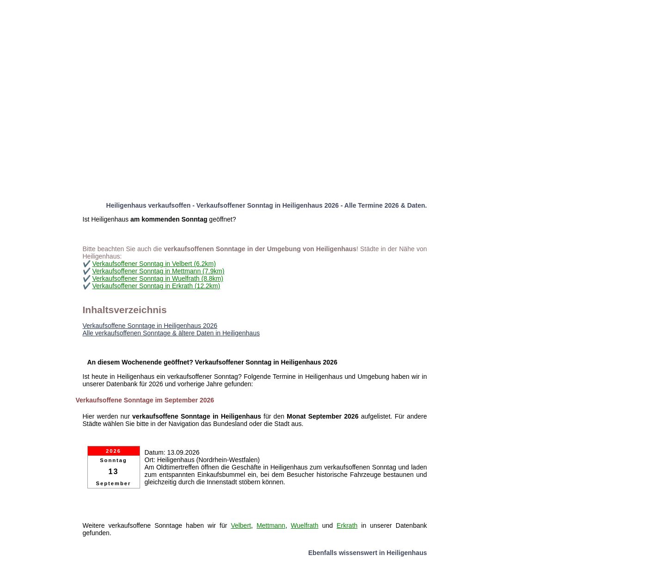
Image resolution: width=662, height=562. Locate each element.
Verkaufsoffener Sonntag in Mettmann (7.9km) (158, 271)
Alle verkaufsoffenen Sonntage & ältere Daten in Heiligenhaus (171, 333)
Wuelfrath (305, 525)
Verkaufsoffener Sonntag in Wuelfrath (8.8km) (157, 278)
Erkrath (347, 525)
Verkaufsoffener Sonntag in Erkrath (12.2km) (156, 286)
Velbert (241, 525)
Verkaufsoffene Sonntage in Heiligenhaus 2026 (150, 325)
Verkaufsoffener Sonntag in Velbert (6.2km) (153, 263)
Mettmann (271, 525)
